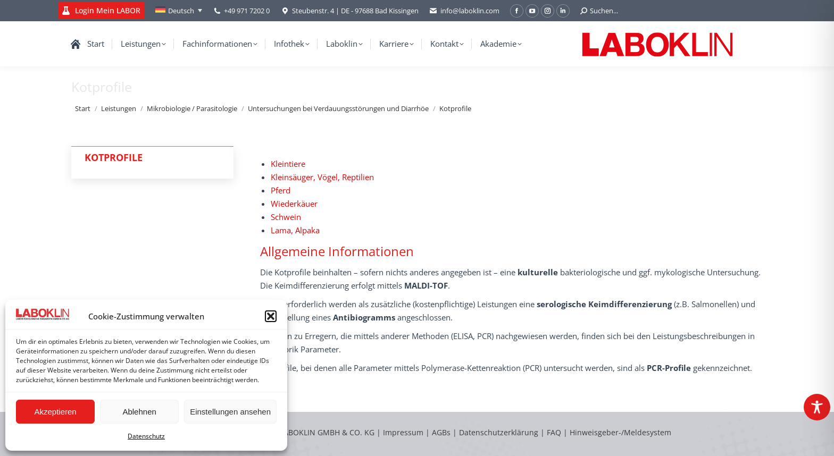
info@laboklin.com (464, 11)
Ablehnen (139, 411)
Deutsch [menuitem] (181, 10)
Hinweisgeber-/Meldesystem (620, 432)
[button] (271, 316)
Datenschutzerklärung (498, 432)
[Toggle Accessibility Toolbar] (817, 407)
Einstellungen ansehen (230, 411)
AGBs (442, 432)
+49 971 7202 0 (247, 10)
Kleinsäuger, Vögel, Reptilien (322, 177)
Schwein (286, 217)
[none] (178, 10)
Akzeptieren (55, 411)
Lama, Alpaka (295, 230)
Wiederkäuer (294, 203)
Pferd (280, 190)
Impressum (403, 432)
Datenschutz (146, 436)
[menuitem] (178, 10)
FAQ (554, 432)
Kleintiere (288, 163)
